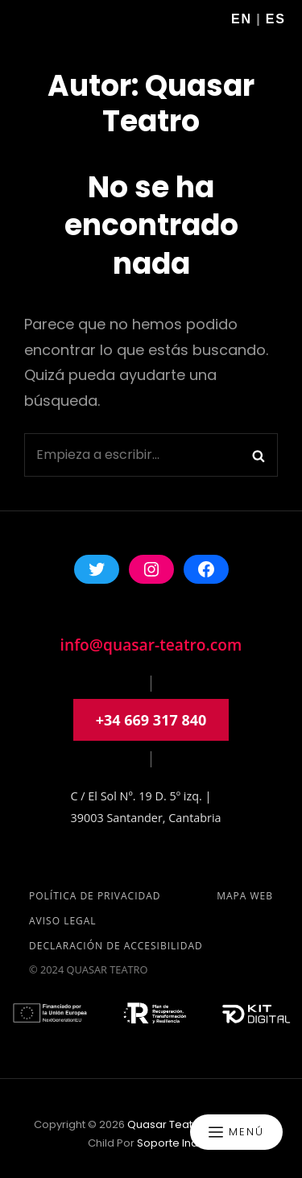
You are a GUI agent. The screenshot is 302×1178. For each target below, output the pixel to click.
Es (276, 19)
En (241, 19)
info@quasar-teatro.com (151, 644)
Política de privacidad (95, 896)
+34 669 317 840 (151, 720)
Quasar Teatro (165, 1124)
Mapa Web (245, 896)
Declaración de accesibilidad (116, 946)
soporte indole (176, 1143)
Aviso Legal (63, 921)
